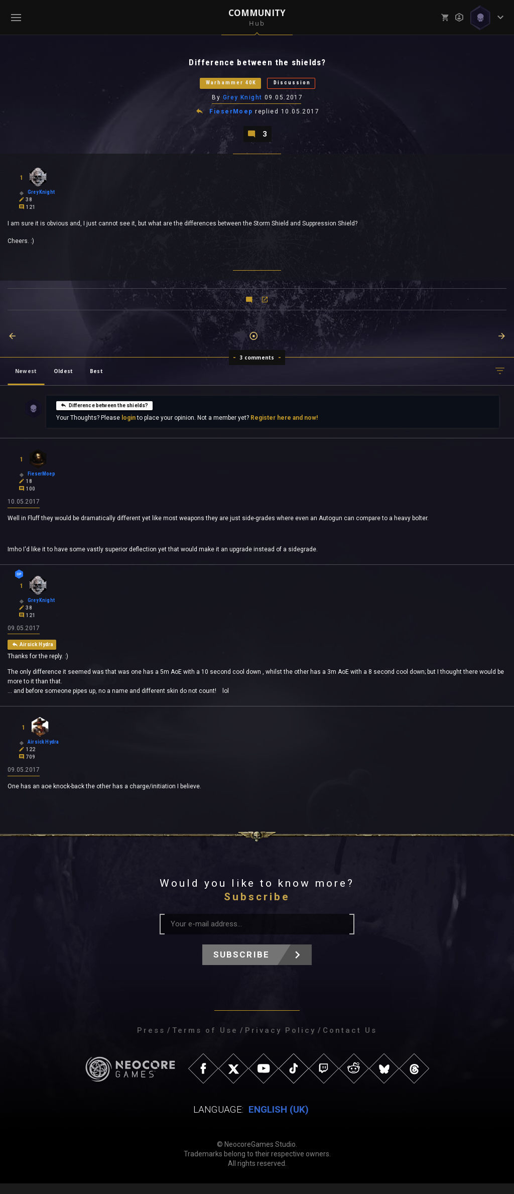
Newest (26, 378)
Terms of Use (205, 1040)
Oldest (63, 378)
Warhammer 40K (222, 86)
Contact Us (350, 1040)
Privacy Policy (280, 1040)
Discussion (304, 86)
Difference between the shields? (104, 412)
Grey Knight (243, 101)
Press (151, 1040)
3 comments (257, 364)
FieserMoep (231, 116)
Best (96, 378)
